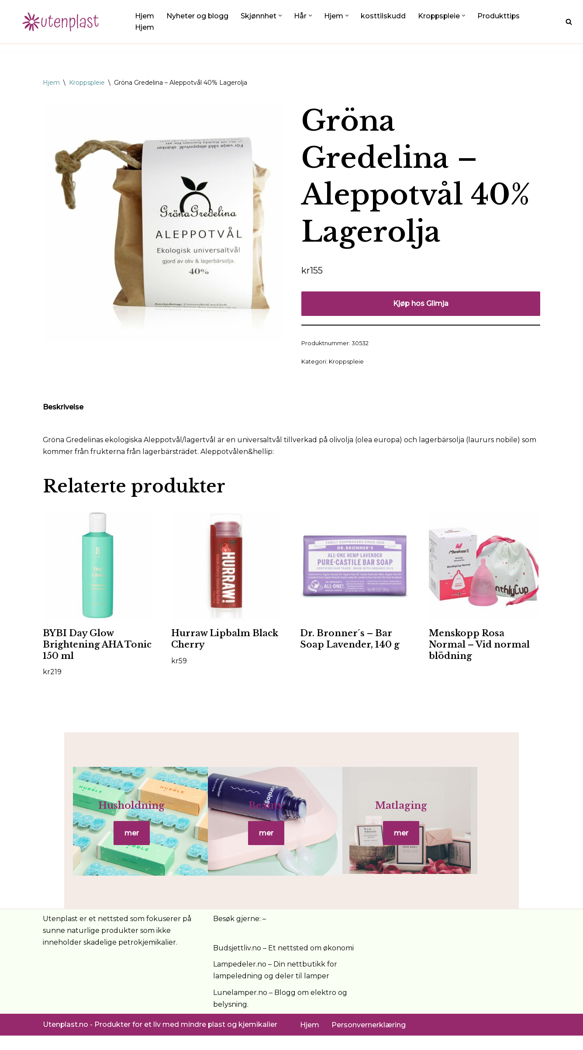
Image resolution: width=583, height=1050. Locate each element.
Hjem (144, 16)
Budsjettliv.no (237, 962)
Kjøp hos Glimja (420, 303)
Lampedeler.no (239, 978)
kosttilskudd (383, 16)
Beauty (291, 813)
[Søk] (569, 21)
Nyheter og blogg (197, 16)
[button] (280, 15)
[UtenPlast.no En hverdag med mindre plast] (63, 21)
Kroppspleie (87, 83)
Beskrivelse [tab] (63, 407)
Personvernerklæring (368, 1039)
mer (125, 840)
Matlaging (457, 813)
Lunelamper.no (240, 1006)
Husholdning (125, 813)
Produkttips (500, 16)
